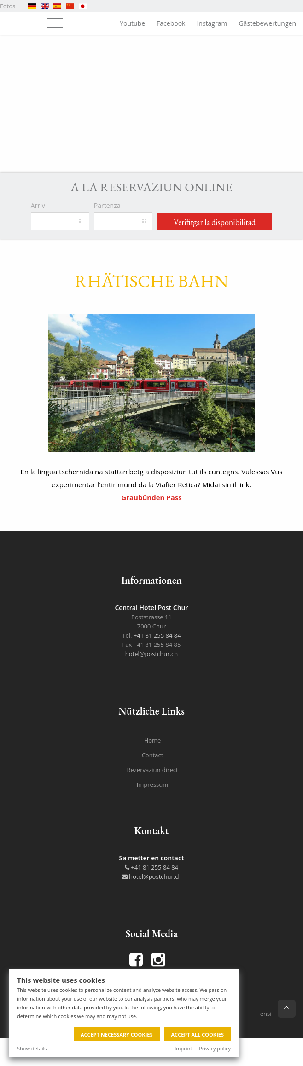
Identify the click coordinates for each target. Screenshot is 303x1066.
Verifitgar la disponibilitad (215, 222)
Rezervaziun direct (152, 770)
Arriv (38, 205)
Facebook (171, 23)
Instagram (212, 23)
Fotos (7, 6)
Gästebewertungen (267, 23)
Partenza (107, 205)
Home (152, 740)
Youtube (132, 23)
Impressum (153, 784)
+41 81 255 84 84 (157, 635)
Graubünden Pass (151, 497)
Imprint (183, 1048)
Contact (152, 755)
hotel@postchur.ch (151, 654)
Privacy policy (215, 1048)
